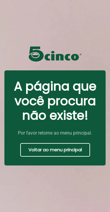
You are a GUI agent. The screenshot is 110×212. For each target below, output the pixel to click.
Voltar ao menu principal (55, 150)
